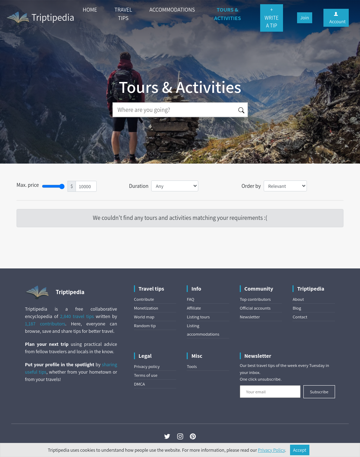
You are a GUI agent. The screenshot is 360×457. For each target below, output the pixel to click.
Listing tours (198, 317)
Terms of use (146, 375)
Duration (138, 185)
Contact (299, 317)
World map (144, 317)
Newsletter (250, 317)
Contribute (144, 299)
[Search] (174, 109)
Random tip (145, 326)
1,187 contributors (45, 323)
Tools (192, 366)
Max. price (28, 184)
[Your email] (270, 391)
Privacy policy (147, 366)
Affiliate (194, 308)
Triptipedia (40, 18)
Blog (296, 308)
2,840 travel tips (77, 316)
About (298, 299)
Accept (300, 450)
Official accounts (255, 308)
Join (304, 17)
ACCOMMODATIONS (172, 9)
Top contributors (255, 299)
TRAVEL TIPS (123, 14)
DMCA (139, 384)
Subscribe (319, 392)
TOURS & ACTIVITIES (227, 14)
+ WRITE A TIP (272, 17)
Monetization (146, 308)
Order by (251, 185)
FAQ (190, 299)
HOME (90, 9)
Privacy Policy (271, 450)
